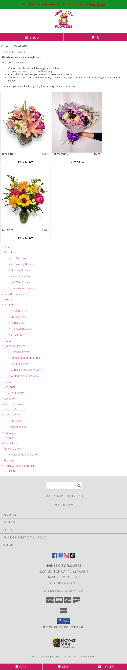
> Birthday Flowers (19, 270)
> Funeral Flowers (18, 352)
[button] (63, 621)
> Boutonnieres (17, 427)
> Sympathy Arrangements (23, 375)
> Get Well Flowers (19, 282)
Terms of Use (88, 656)
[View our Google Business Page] (60, 557)
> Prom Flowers (11, 415)
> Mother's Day (17, 317)
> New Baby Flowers (20, 276)
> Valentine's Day (18, 311)
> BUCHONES (10, 471)
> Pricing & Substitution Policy (19, 466)
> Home (6, 247)
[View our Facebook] (54, 557)
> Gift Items (8, 399)
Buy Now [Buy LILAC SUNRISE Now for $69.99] (25, 162)
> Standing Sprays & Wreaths (25, 370)
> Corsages (15, 421)
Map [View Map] (63, 667)
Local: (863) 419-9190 (63, 583)
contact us (69, 86)
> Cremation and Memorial (24, 358)
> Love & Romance (13, 294)
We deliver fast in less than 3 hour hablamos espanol (63, 4)
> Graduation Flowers (21, 288)
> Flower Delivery (12, 448)
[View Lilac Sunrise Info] (25, 122)
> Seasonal (8, 387)
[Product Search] (64, 486)
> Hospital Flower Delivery (23, 454)
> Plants (6, 381)
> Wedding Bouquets (14, 409)
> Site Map (8, 460)
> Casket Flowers (18, 364)
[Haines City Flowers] (63, 28)
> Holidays (8, 305)
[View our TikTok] (72, 557)
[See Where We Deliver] (63, 505)
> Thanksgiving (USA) (20, 328)
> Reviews (7, 438)
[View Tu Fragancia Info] (77, 122)
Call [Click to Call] (21, 667)
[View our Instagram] (66, 557)
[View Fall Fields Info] (25, 198)
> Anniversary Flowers (21, 264)
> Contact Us (9, 443)
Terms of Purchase (64, 656)
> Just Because (17, 258)
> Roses (6, 340)
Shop (32, 37)
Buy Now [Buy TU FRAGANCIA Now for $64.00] (77, 162)
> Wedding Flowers (13, 404)
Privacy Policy (39, 656)
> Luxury (7, 299)
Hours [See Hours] (106, 667)
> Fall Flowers (16, 393)
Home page (47, 71)
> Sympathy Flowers (13, 346)
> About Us (8, 432)
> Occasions (9, 252)
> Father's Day (16, 322)
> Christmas (15, 334)
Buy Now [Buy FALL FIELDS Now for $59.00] (25, 238)
